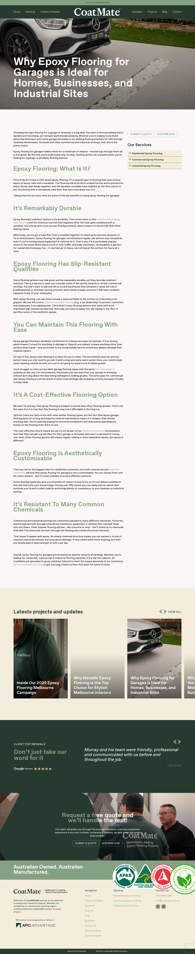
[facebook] (158, 906)
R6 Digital (80, 951)
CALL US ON (97, 3)
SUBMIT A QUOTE (141, 134)
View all (174, 612)
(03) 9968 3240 (166, 134)
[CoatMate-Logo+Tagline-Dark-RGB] (41, 890)
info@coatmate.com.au (168, 900)
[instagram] (163, 906)
